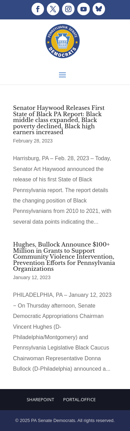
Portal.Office (79, 399)
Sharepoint (40, 399)
